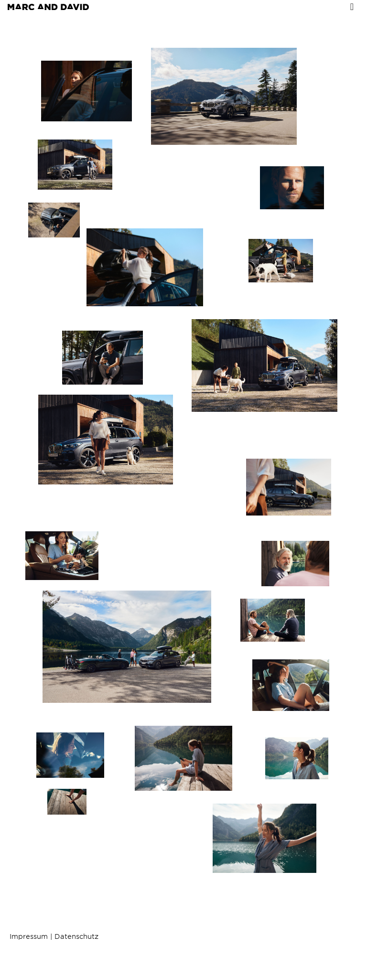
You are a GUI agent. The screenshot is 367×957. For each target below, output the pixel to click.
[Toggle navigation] (352, 6)
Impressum (29, 936)
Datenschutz (76, 936)
